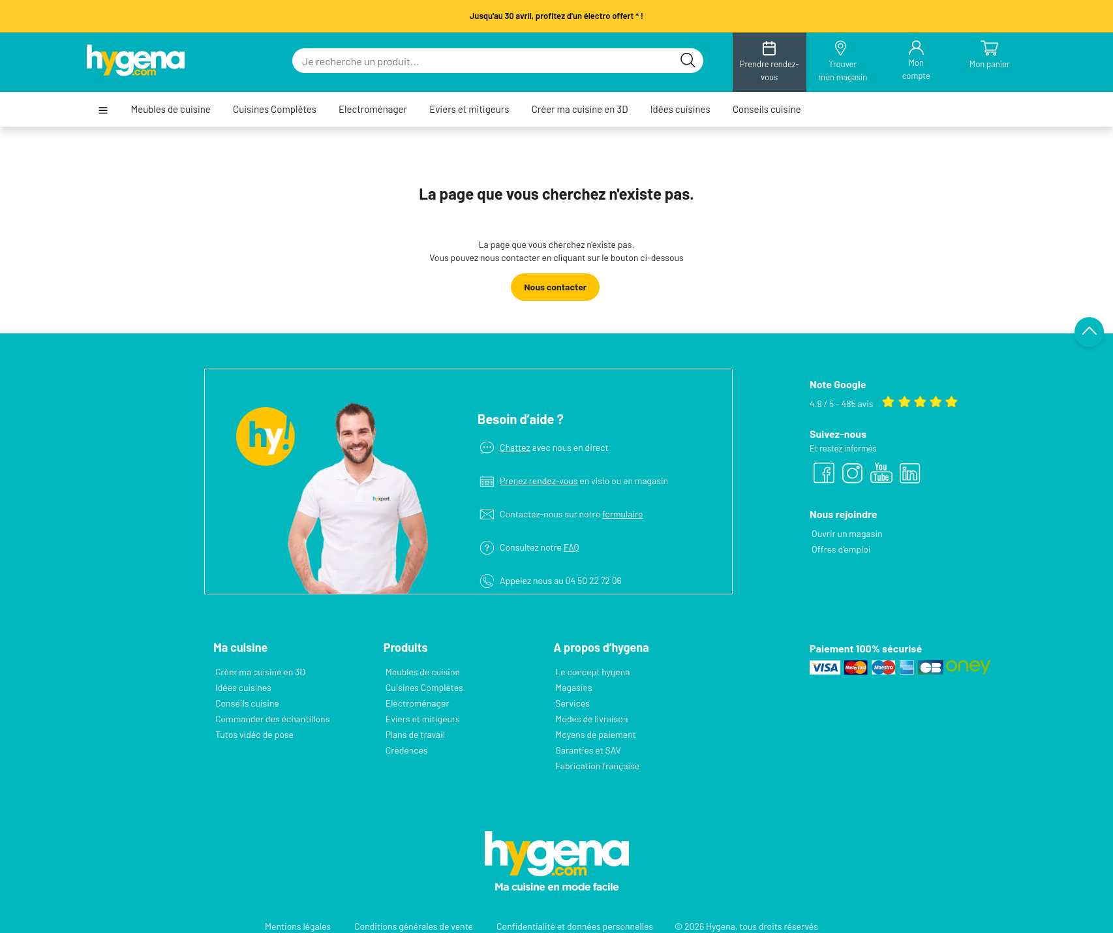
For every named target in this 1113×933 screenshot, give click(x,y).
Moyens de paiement (595, 734)
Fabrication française (597, 765)
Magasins (573, 687)
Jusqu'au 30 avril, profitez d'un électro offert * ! (556, 15)
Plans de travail (415, 734)
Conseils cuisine (767, 109)
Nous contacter (555, 286)
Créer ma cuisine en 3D (580, 109)
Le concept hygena (592, 671)
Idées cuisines (680, 109)
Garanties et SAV (587, 750)
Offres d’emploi (841, 549)
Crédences (407, 750)
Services (572, 703)
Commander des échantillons (272, 718)
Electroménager (373, 109)
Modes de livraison (591, 718)
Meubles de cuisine (170, 109)
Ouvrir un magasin (847, 533)
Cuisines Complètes (274, 109)
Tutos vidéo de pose (254, 734)
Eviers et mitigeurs (469, 109)
